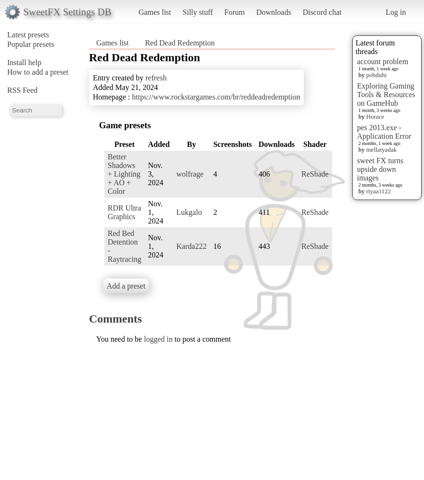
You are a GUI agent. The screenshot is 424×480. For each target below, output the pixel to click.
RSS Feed (22, 90)
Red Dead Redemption (180, 43)
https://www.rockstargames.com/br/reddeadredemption (216, 97)
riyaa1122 (378, 191)
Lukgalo (189, 212)
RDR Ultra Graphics (124, 212)
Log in (396, 12)
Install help (24, 62)
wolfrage (190, 174)
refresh (156, 78)
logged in (158, 339)
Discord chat (321, 12)
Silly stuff (198, 12)
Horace (375, 116)
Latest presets (28, 35)
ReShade (315, 174)
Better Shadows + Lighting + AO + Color (124, 174)
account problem (382, 61)
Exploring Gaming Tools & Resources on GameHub (386, 94)
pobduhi (376, 74)
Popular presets (30, 44)
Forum (234, 12)
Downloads (273, 12)
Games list (155, 12)
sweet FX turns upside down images (380, 169)
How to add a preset (37, 72)
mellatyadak (381, 149)
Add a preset (126, 286)
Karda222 (192, 246)
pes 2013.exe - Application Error (384, 131)
